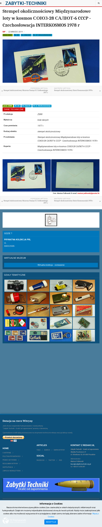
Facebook (40, 460)
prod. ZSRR (7, 35)
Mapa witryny (59, 450)
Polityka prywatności (11, 456)
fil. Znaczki (26, 35)
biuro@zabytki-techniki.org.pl (81, 464)
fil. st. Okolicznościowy (42, 35)
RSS (60, 460)
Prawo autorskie (10, 460)
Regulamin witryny (10, 463)
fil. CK (16, 35)
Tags (38, 450)
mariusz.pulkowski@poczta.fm (88, 193)
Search (47, 450)
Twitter (51, 460)
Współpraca (8, 467)
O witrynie (7, 453)
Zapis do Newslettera (11, 471)
